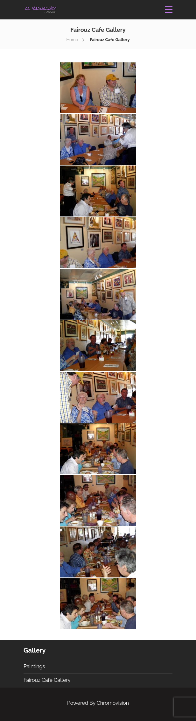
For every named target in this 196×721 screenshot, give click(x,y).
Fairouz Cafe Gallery (47, 680)
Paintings (34, 666)
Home (72, 39)
